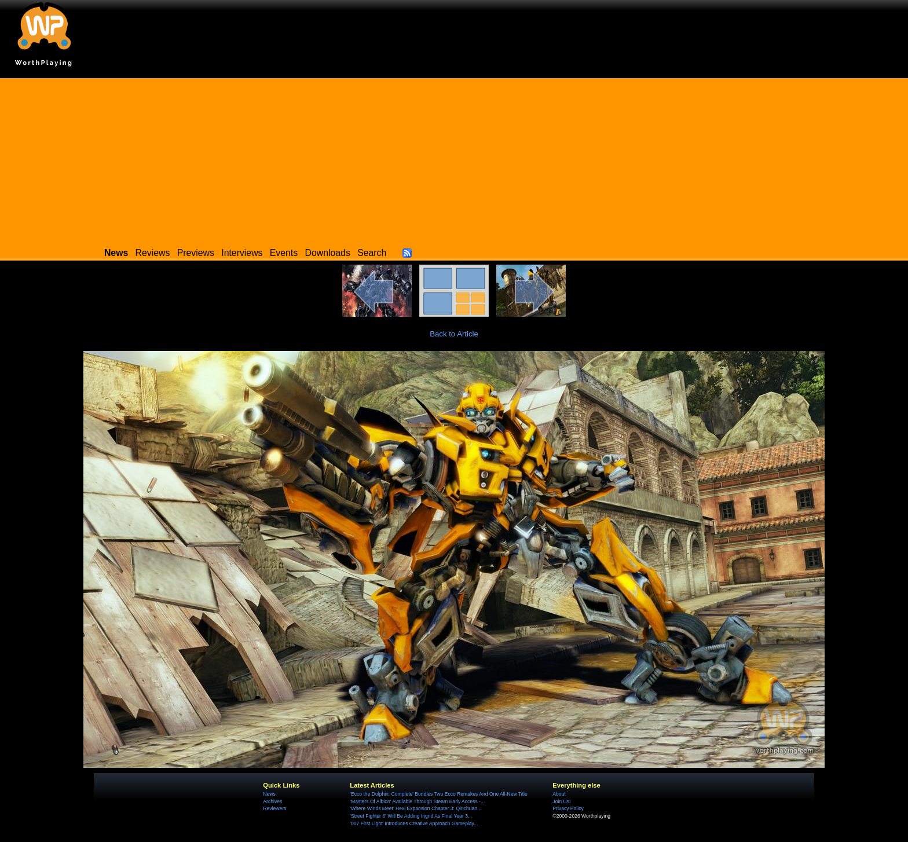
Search (371, 253)
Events (284, 253)
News (269, 794)
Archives (272, 801)
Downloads (327, 253)
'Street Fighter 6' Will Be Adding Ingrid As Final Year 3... (411, 816)
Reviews (153, 253)
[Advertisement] (454, 159)
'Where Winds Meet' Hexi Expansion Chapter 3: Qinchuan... (415, 808)
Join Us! (561, 801)
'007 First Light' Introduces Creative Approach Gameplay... (414, 823)
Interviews (241, 253)
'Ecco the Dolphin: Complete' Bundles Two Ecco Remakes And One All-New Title (438, 794)
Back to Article (454, 334)
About (558, 794)
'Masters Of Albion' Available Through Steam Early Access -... (417, 801)
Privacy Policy (567, 808)
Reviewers (274, 808)
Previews (195, 253)
